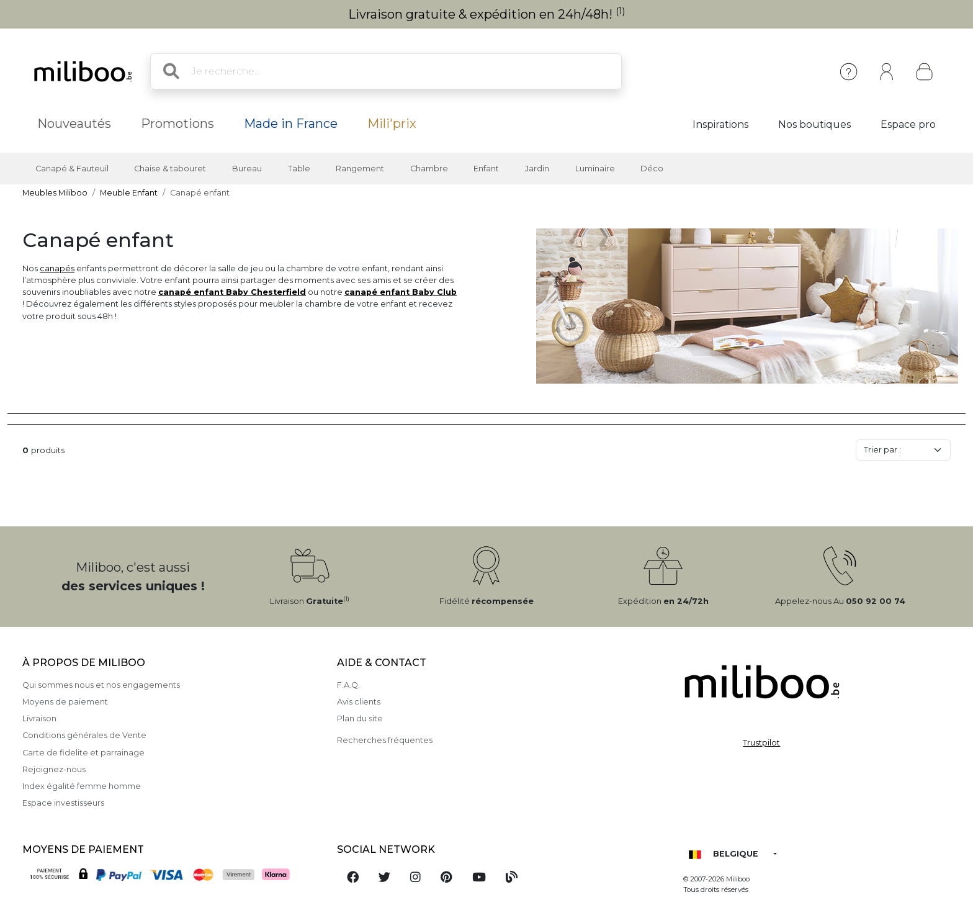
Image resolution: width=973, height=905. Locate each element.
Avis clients (358, 701)
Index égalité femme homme (81, 786)
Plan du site (360, 718)
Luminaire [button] (595, 168)
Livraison (39, 718)
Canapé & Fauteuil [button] (72, 168)
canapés (57, 268)
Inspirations (720, 124)
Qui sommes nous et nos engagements (101, 685)
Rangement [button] (360, 168)
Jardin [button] (537, 168)
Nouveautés (74, 123)
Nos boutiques (814, 124)
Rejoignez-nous (54, 769)
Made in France (291, 123)
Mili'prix (391, 123)
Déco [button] (651, 168)
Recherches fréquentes (385, 740)
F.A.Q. (348, 685)
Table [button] (299, 168)
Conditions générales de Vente (84, 735)
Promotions (177, 123)
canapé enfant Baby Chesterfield (232, 292)
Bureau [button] (247, 168)
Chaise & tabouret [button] (170, 168)
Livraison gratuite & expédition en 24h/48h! (487, 14)
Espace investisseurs (63, 803)
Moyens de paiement (65, 701)
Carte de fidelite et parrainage (83, 752)
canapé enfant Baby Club (400, 292)
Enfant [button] (486, 168)
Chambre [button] (429, 168)
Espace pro (908, 124)
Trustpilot (761, 742)
